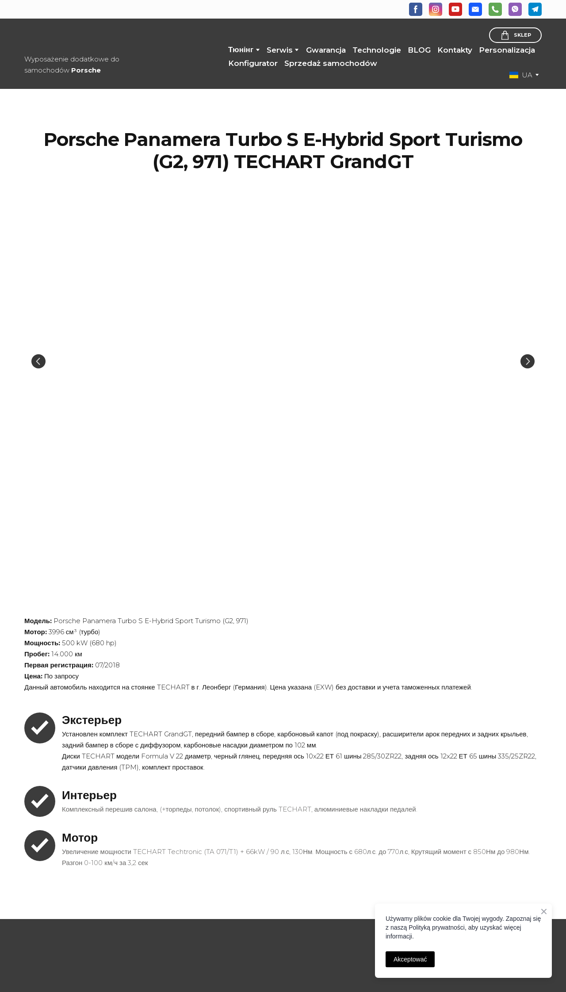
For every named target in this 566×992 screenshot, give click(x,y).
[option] (520, 75)
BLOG (419, 50)
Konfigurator (253, 63)
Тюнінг (240, 49)
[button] (415, 9)
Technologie (376, 50)
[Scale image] (283, 361)
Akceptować (410, 959)
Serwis (280, 50)
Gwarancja (326, 50)
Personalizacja (507, 50)
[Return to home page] (92, 37)
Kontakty (454, 50)
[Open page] (84, 931)
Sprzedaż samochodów (330, 63)
